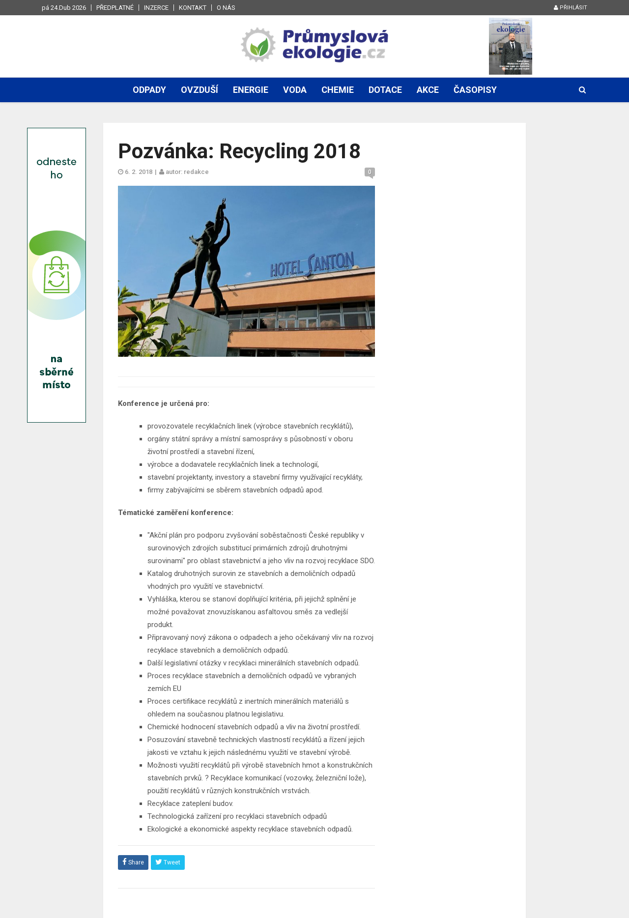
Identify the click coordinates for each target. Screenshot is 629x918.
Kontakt (192, 7)
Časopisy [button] (475, 90)
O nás (226, 7)
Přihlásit (570, 7)
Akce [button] (428, 90)
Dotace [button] (385, 90)
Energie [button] (250, 90)
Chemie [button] (337, 90)
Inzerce (156, 7)
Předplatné (115, 7)
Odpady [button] (149, 90)
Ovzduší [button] (199, 90)
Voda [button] (295, 90)
